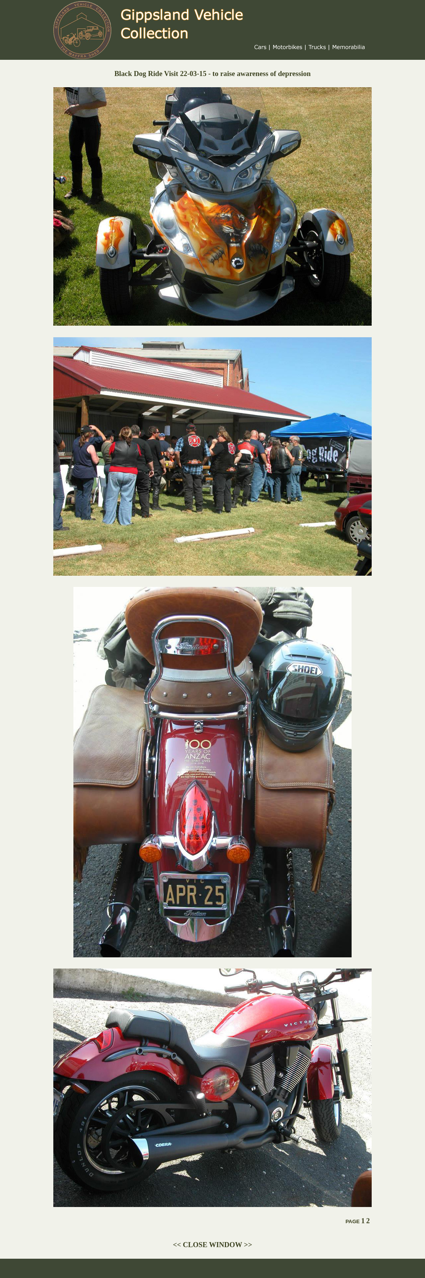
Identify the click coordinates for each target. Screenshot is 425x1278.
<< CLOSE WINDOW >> (212, 1245)
